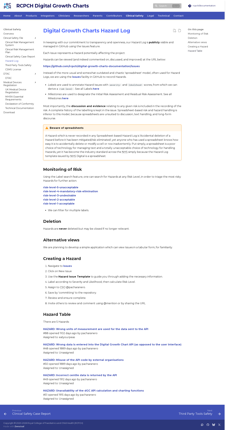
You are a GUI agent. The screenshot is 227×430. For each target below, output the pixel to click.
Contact (178, 15)
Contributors (114, 15)
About (18, 15)
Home (7, 15)
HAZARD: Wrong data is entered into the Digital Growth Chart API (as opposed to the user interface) (112, 344)
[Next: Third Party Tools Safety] (198, 413)
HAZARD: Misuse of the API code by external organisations (83, 359)
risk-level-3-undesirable (59, 195)
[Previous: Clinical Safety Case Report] (28, 413)
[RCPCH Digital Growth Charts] (7, 6)
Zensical (19, 426)
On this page (196, 29)
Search (163, 5)
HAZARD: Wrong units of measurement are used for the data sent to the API (95, 329)
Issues (76, 76)
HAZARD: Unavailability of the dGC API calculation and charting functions (93, 390)
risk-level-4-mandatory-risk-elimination (70, 191)
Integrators (47, 15)
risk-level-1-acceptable (59, 203)
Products (31, 15)
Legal (150, 15)
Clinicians (64, 15)
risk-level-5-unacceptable (60, 187)
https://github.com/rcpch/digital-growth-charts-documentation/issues (91, 66)
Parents (97, 15)
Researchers (81, 15)
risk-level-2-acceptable (59, 199)
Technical (164, 15)
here (96, 88)
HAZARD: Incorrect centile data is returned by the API (80, 375)
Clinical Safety (134, 15)
